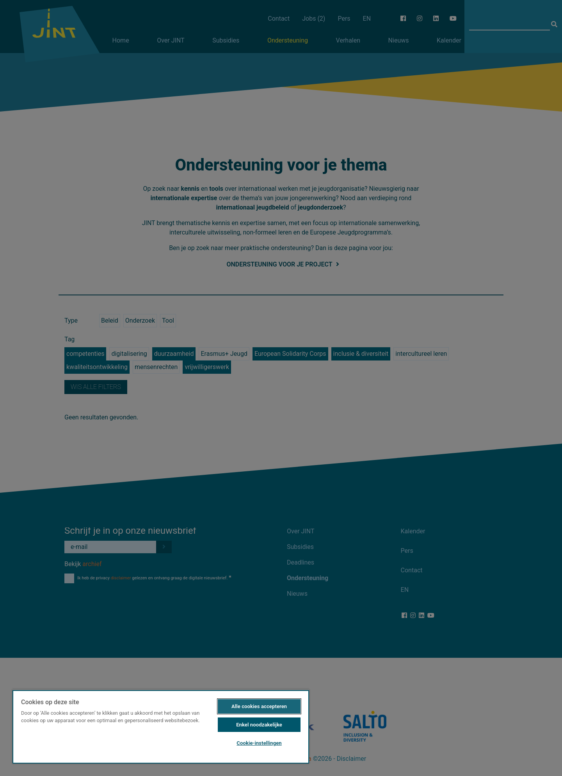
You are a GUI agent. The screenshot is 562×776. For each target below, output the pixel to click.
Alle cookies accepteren (259, 706)
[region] (160, 726)
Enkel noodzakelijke (259, 725)
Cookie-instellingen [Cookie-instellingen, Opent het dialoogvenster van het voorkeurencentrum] (259, 743)
